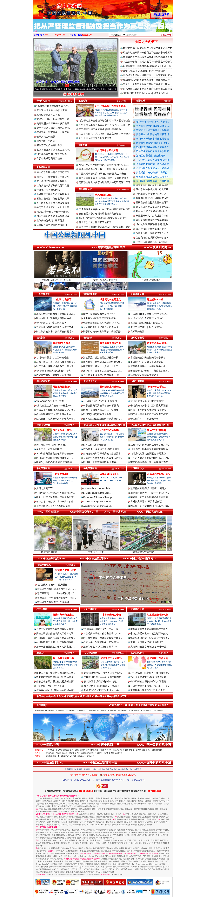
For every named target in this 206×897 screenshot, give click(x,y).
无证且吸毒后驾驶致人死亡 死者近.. (101, 327)
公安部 (125, 750)
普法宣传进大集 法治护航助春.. (52, 110)
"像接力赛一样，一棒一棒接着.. (52, 211)
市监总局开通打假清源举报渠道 (152, 130)
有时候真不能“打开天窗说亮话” (146, 501)
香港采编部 (49, 710)
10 (94, 85)
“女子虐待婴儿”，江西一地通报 (52, 357)
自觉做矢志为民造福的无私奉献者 (147, 357)
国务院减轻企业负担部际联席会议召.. (102, 418)
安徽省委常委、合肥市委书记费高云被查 (100, 213)
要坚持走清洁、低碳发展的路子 (52, 198)
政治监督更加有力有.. (111, 343)
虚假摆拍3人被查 (62, 343)
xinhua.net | (81, 756)
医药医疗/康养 (137, 653)
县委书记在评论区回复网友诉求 (152, 160)
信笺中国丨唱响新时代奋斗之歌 (100, 681)
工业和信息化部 (115, 750)
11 (98, 85)
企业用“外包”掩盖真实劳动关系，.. (101, 318)
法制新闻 (83, 145)
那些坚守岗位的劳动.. (112, 658)
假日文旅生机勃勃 (45, 136)
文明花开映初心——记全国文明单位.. (103, 677)
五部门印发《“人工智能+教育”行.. (100, 646)
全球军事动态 (137, 468)
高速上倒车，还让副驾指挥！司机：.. (55, 362)
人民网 (58, 753)
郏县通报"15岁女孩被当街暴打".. (153, 172)
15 (114, 85)
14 (110, 85)
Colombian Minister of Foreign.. (98, 497)
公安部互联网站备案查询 (104, 753)
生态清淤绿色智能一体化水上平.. (53, 207)
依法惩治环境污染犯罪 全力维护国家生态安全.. (103, 173)
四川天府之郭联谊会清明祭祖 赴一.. (54, 458)
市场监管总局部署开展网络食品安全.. (56, 589)
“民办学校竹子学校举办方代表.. (152, 121)
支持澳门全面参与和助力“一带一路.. (149, 646)
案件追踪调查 (43, 381)
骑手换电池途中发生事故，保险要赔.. (102, 331)
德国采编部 (101, 710)
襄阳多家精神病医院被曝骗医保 (152, 181)
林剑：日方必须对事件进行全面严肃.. (55, 497)
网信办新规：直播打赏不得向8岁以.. (55, 318)
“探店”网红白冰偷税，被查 (50, 401)
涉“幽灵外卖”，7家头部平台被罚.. (100, 401)
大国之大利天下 (146, 42)
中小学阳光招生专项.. (111, 614)
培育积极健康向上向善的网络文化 (147, 366)
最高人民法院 (79, 750)
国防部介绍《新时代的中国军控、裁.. (149, 506)
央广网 (77, 753)
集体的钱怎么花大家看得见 (50, 220)
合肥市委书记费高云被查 (49, 158)
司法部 (138, 750)
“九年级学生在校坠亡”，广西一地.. (101, 629)
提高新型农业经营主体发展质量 (52, 123)
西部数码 (118, 753)
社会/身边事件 (43, 425)
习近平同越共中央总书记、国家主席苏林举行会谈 (104, 133)
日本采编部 (81, 710)
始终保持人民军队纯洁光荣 (144, 375)
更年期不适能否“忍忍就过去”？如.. (148, 690)
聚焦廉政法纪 (85, 189)
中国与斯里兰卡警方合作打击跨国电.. (55, 493)
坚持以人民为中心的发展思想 (51, 225)
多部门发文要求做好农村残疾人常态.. (55, 629)
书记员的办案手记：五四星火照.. (53, 149)
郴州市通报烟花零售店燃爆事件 (152, 147)
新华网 (64, 753)
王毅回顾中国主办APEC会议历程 (53, 506)
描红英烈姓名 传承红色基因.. (51, 445)
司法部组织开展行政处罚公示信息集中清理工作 (147, 52)
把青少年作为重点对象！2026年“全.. (101, 642)
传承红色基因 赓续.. (157, 343)
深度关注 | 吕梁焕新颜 (94, 445)
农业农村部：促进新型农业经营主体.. (55, 673)
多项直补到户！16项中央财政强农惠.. (55, 690)
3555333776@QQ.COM (54, 35)
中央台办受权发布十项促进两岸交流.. (149, 633)
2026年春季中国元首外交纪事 (51, 154)
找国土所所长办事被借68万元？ (152, 236)
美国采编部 (70, 710)
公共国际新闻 (90, 468)
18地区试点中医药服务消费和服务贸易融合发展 (147, 57)
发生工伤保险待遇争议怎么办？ (99, 314)
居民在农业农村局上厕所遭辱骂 (152, 164)
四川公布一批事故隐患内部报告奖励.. (149, 449)
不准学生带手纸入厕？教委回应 (152, 151)
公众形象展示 (90, 653)
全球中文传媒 (57, 8)
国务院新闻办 (157, 750)
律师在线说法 (90, 294)
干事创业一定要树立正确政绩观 (146, 362)
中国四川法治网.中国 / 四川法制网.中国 (150, 425)
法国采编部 (122, 710)
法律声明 (87, 769)
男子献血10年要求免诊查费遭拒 (152, 134)
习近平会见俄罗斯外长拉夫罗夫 (95, 138)
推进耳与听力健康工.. (64, 614)
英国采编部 (91, 710)
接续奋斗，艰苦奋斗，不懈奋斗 (52, 132)
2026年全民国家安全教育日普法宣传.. (55, 453)
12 (102, 85)
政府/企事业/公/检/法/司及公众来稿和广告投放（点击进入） (140, 705)
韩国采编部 (112, 710)
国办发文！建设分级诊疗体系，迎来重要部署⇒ (147, 75)
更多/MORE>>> (123, 101)
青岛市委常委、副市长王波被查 (95, 222)
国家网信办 (146, 750)
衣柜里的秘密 (137, 331)
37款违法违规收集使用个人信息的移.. (55, 327)
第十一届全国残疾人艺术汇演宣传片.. (55, 646)
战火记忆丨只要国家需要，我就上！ (102, 686)
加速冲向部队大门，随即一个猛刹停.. (149, 493)
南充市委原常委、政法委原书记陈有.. (149, 462)
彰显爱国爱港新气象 (157, 614)
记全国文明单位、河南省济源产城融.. (103, 673)
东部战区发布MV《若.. (159, 474)
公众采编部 (77, 769)
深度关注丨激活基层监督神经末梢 (100, 357)
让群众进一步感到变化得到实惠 (52, 185)
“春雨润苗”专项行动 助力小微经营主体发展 (145, 93)
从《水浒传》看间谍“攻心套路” (46, 89)
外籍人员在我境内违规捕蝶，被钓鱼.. (55, 410)
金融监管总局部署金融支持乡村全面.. (55, 681)
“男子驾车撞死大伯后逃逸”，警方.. (54, 370)
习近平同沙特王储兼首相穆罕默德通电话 (100, 129)
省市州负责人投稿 (65, 101)
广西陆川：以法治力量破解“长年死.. (101, 449)
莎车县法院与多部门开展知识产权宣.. (149, 414)
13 (106, 85)
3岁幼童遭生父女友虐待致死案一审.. (55, 405)
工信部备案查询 (87, 753)
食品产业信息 (44, 564)
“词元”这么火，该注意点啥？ (51, 322)
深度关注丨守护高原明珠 (49, 449)
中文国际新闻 (43, 468)
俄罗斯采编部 (146, 710)
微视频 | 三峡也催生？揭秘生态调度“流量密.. (112, 89)
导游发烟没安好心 (62, 386)
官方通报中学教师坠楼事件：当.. (153, 126)
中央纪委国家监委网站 (64, 750)
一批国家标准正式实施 (106, 150)
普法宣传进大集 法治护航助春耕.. (147, 401)
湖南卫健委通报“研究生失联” (151, 155)
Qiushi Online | (51, 756)
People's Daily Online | (67, 756)
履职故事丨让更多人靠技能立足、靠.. (102, 370)
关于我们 (68, 769)
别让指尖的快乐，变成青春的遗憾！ (55, 331)
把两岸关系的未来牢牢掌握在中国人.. (149, 629)
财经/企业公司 (90, 381)
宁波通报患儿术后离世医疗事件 (152, 176)
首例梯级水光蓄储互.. (111, 386)
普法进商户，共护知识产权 (144, 418)
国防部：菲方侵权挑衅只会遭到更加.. (149, 497)
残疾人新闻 (41, 609)
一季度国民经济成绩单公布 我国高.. (101, 405)
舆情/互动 (140, 100)
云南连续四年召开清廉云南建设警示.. (102, 453)
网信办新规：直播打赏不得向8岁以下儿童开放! (147, 66)
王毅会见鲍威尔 (61, 474)
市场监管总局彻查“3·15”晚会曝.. (53, 602)
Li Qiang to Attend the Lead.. (97, 493)
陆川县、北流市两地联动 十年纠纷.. (101, 462)
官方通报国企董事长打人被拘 (151, 232)
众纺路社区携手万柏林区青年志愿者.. (102, 458)
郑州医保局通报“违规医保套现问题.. (149, 677)
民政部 (131, 750)
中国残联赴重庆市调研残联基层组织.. (55, 638)
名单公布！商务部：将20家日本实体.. (55, 501)
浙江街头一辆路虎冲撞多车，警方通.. (55, 366)
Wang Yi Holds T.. (109, 474)
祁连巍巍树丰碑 (155, 299)
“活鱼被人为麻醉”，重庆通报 (52, 584)
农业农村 (40, 653)
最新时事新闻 (43, 167)
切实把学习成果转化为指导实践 (52, 216)
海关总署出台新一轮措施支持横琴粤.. (149, 638)
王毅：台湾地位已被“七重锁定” (146, 642)
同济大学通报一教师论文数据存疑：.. (102, 638)
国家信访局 (50, 753)
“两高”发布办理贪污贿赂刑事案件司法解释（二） (104, 165)
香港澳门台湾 (137, 609)
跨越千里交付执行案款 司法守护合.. (148, 410)
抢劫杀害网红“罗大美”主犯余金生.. (54, 414)
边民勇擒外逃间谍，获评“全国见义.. (149, 488)
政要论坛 (83, 100)
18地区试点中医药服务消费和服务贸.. (149, 673)
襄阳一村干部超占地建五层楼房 (152, 138)
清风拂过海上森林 (104, 195)
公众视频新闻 (137, 294)
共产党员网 (50, 750)
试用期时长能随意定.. (111, 299)
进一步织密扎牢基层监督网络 (51, 181)
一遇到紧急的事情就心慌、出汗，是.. (149, 686)
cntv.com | (91, 756)
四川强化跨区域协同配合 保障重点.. (148, 453)
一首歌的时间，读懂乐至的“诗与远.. (149, 314)
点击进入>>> (87, 35)
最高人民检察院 (92, 750)
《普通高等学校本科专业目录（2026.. (102, 633)
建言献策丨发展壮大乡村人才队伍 (100, 366)
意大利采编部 (134, 710)
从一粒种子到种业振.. (64, 658)
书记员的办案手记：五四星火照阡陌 (149, 405)
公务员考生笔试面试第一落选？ (152, 241)
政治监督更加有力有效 (48, 114)
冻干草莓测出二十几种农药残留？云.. (56, 593)
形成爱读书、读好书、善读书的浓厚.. (149, 370)
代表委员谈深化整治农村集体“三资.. (101, 375)
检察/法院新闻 (137, 381)
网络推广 (167, 101)
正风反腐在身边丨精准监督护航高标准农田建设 (147, 89)
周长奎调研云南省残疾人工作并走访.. (55, 633)
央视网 (71, 753)
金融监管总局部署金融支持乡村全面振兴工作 (146, 79)
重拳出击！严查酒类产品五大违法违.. (56, 598)
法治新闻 (40, 337)
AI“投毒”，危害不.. (63, 299)
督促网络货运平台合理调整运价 (52, 203)
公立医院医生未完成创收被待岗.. (153, 168)
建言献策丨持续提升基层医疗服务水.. (102, 362)
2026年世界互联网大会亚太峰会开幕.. (55, 314)
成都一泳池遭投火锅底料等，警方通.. (149, 445)
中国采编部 (39, 710)
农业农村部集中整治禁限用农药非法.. (55, 677)
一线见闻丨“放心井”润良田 (50, 686)
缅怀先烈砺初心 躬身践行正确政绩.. (54, 462)
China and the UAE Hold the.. (97, 488)
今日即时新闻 (43, 100)
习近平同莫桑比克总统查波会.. (111, 106)
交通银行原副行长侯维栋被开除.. (53, 119)
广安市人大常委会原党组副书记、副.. (149, 458)
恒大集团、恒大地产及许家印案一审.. (55, 418)
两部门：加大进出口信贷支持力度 (100, 410)
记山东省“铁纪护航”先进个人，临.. (102, 690)
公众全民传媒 (43, 294)
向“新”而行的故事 (45, 141)
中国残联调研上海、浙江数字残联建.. (55, 642)
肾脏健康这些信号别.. (158, 658)
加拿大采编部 (158, 710)
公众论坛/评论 (137, 337)
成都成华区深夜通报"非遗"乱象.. (152, 228)
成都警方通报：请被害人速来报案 (53, 375)
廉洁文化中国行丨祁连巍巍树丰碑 (77, 89)
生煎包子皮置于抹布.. (66, 570)
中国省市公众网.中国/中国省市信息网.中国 (104, 425)
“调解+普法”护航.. (156, 386)
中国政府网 (103, 750)
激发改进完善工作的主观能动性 (52, 194)
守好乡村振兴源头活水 (48, 190)
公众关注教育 (90, 609)
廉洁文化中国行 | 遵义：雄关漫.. (147, 327)
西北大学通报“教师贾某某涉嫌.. (152, 143)
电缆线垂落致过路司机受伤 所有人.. (101, 322)
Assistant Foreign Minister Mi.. (98, 501)
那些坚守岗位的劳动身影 (49, 145)
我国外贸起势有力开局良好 (97, 414)
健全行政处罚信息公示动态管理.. (53, 128)
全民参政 (88, 337)
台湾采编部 (60, 710)
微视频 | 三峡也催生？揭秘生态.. (147, 322)
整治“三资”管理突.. (157, 430)
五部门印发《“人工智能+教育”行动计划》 (144, 70)
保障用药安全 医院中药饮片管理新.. (148, 681)
